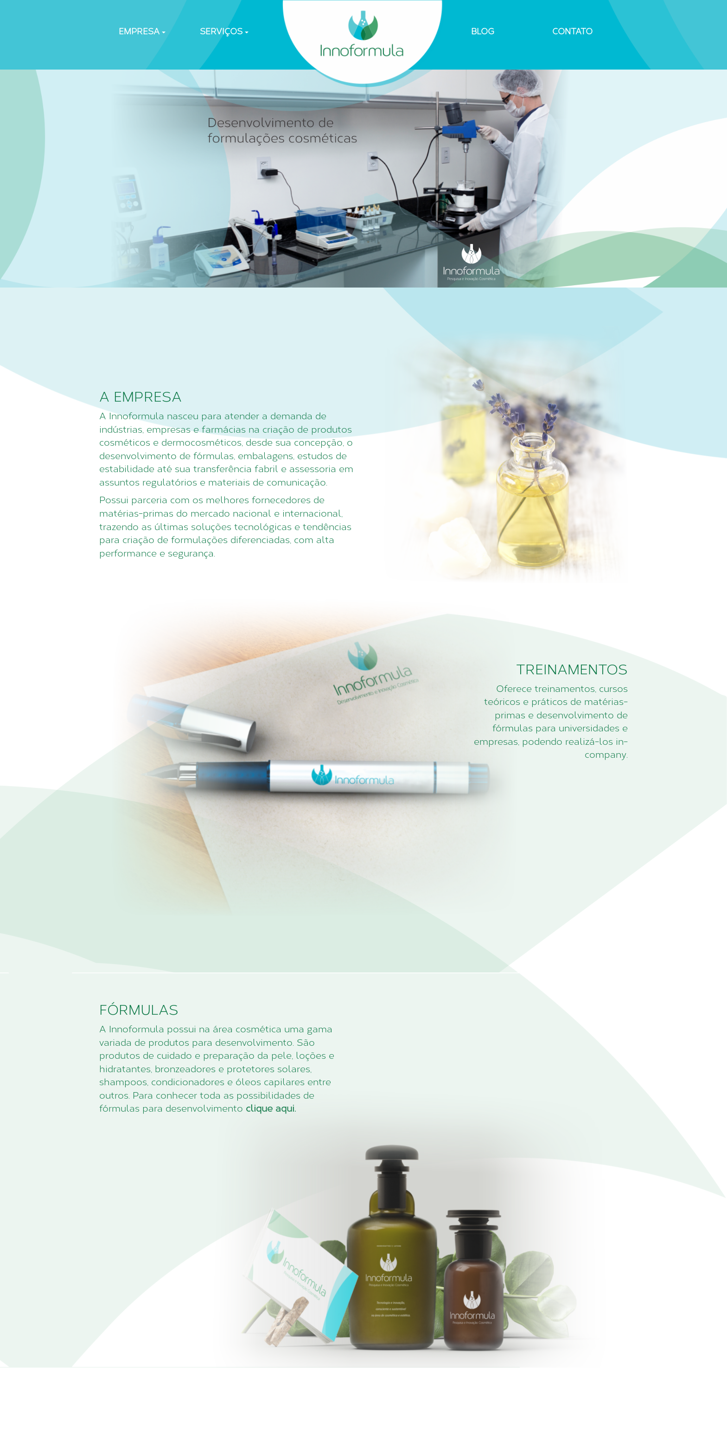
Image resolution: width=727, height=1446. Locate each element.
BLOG (482, 31)
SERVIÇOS (224, 31)
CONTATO (572, 31)
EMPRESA (142, 31)
